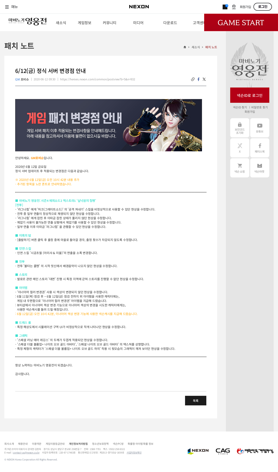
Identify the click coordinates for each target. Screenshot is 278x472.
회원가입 (245, 7)
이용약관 (36, 443)
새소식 (196, 47)
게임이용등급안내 (55, 443)
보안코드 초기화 (239, 127)
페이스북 (259, 147)
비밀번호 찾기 (259, 107)
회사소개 (9, 443)
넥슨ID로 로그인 (250, 95)
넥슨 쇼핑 (239, 167)
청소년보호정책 (100, 443)
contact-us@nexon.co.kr (26, 452)
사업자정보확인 (134, 452)
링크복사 (193, 79)
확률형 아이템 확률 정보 (140, 443)
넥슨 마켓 (259, 167)
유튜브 (259, 127)
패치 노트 (211, 47)
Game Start (241, 22)
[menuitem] (61, 22)
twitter (204, 79)
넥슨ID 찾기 (240, 107)
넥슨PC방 (118, 443)
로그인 (262, 7)
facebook (198, 79)
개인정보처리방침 (78, 443)
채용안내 (22, 443)
